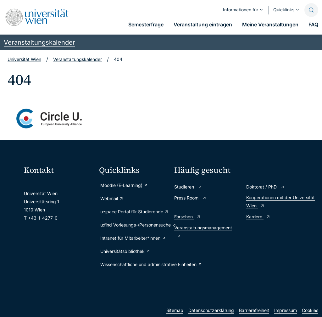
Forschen (187, 216)
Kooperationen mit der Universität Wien (280, 201)
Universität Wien (24, 59)
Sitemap (174, 310)
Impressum (285, 310)
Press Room (190, 197)
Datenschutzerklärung (211, 310)
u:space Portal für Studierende (134, 211)
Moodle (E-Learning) (124, 185)
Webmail (112, 198)
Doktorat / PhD (265, 186)
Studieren (188, 186)
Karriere (258, 216)
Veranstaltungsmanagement (203, 231)
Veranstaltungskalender (39, 42)
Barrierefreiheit (254, 310)
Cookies (310, 310)
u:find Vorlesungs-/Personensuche (134, 224)
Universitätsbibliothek (125, 251)
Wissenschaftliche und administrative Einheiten (134, 264)
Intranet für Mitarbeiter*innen (133, 238)
